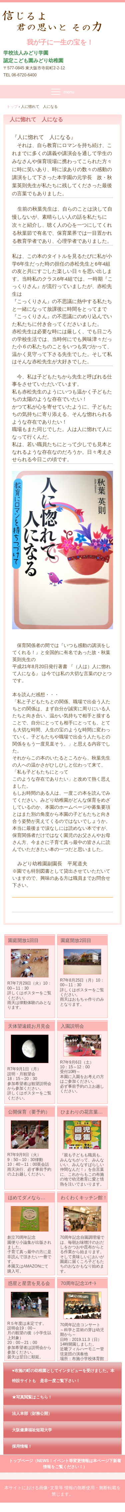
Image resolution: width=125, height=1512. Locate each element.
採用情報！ (22, 1446)
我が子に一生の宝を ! (60, 17)
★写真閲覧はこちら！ (32, 1397)
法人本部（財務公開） (32, 1413)
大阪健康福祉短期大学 (32, 1430)
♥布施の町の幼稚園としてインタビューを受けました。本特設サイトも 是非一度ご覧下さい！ (63, 1375)
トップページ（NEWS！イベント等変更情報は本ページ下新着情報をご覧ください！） (65, 1463)
